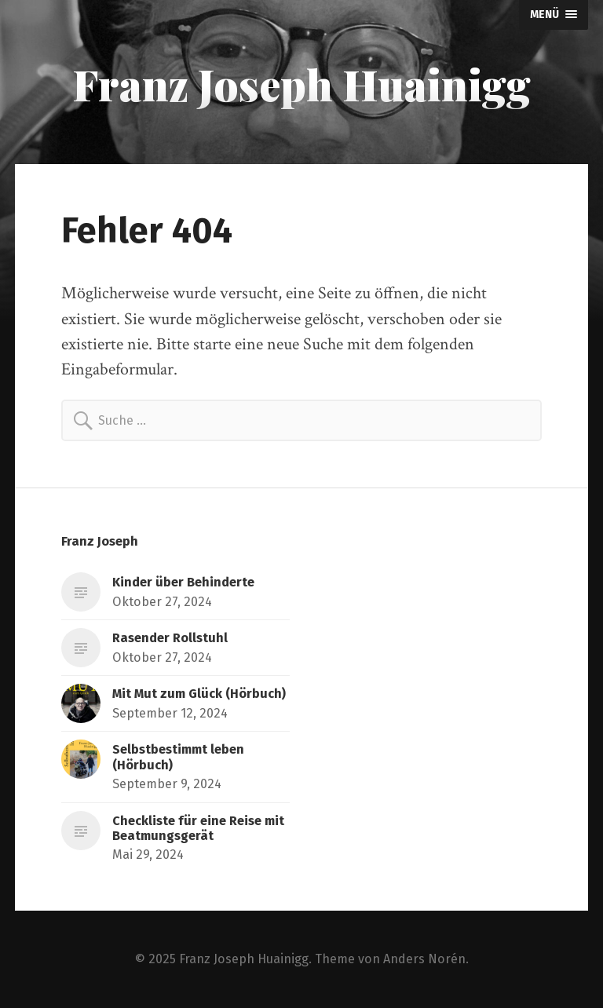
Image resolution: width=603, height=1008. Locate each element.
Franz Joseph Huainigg (301, 84)
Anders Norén (424, 958)
